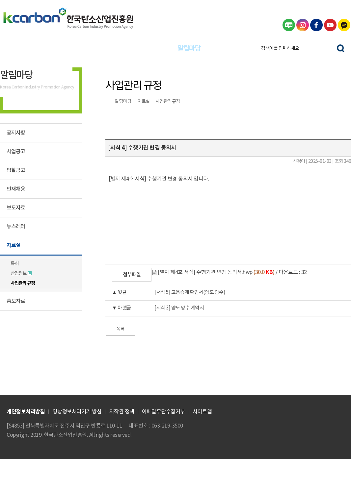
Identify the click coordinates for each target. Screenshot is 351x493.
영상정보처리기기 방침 (77, 412)
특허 (14, 263)
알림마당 (189, 48)
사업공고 (16, 152)
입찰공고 (16, 170)
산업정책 (21, 48)
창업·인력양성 (147, 48)
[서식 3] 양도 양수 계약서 (154, 308)
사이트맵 (202, 412)
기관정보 (231, 48)
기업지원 (62, 48)
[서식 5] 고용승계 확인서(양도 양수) (165, 292)
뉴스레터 (16, 227)
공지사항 (16, 133)
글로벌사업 (105, 48)
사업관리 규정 (167, 101)
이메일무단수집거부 (163, 412)
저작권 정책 (121, 412)
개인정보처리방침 (26, 411)
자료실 (143, 101)
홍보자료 (16, 301)
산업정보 (21, 273)
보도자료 (16, 208)
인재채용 (16, 189)
